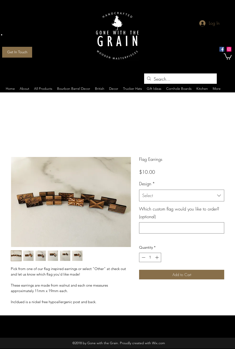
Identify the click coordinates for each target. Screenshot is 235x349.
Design (147, 184)
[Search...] (180, 79)
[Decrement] (143, 257)
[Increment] (157, 257)
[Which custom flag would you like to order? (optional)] (181, 227)
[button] (228, 56)
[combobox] (181, 196)
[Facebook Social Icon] (221, 49)
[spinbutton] (150, 257)
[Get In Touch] (17, 52)
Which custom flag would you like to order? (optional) (179, 212)
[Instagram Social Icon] (229, 49)
